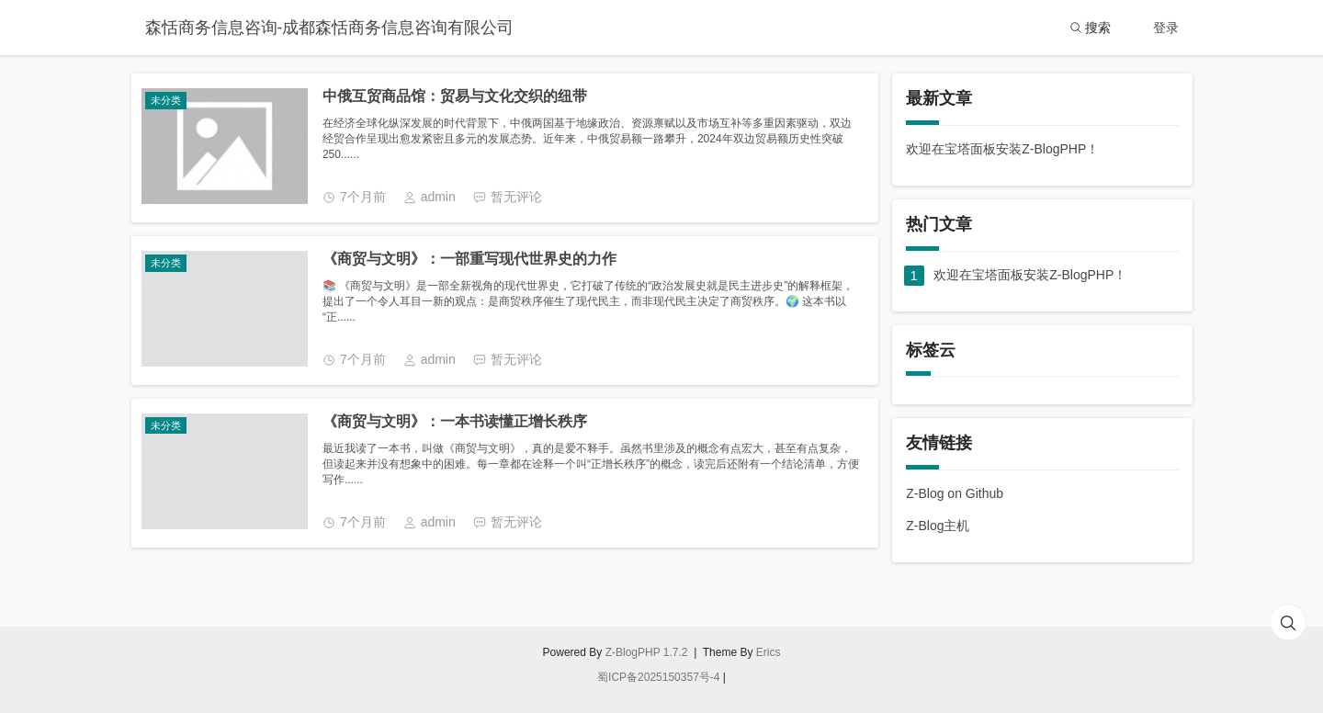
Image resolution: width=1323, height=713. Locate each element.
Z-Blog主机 (937, 525)
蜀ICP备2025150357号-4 (658, 677)
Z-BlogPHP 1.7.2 (646, 652)
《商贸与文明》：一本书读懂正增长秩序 (454, 421)
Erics (768, 652)
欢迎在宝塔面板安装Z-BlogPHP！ (1002, 148)
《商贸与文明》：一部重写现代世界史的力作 (469, 258)
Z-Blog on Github (954, 493)
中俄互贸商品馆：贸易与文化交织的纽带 (454, 96)
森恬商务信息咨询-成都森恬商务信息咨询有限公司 (329, 27)
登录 (1166, 27)
